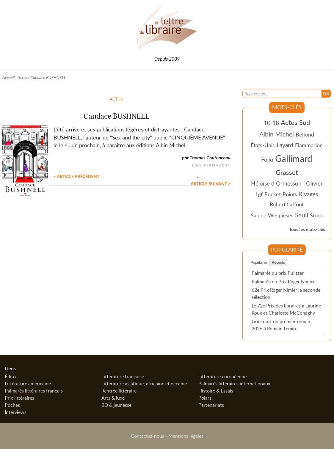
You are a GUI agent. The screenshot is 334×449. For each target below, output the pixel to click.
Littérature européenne (222, 376)
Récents (278, 262)
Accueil (8, 77)
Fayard (285, 145)
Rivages (308, 194)
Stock (316, 215)
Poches (12, 405)
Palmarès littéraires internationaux (234, 383)
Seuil (301, 215)
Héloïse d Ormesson (276, 183)
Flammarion (309, 145)
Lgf (259, 194)
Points (290, 194)
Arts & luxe (113, 398)
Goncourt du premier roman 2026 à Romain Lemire (281, 325)
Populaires (259, 262)
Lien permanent (211, 164)
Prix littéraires (19, 398)
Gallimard (293, 158)
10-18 (271, 123)
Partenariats (211, 405)
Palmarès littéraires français (34, 390)
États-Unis (263, 145)
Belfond (305, 134)
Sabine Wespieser (272, 215)
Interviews (15, 412)
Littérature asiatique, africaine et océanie (144, 383)
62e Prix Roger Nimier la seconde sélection (286, 293)
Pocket (272, 194)
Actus (22, 77)
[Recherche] (281, 93)
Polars (204, 398)
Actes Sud (295, 122)
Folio (267, 160)
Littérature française (122, 376)
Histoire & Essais (215, 390)
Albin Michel (276, 134)
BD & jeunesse (116, 405)
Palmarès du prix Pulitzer (278, 273)
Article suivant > (210, 183)
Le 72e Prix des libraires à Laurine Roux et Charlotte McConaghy (286, 309)
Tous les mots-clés (307, 229)
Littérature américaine (28, 383)
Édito (10, 376)
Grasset (287, 172)
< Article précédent (77, 176)
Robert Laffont (287, 204)
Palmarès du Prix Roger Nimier (283, 281)
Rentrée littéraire (119, 390)
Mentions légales (185, 436)
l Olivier (313, 183)
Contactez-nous (147, 436)
